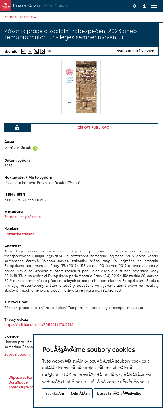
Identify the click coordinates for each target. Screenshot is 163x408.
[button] (134, 5)
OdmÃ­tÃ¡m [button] (80, 393)
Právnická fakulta (19, 234)
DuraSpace (18, 382)
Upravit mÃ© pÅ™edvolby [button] (119, 393)
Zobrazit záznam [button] (20, 17)
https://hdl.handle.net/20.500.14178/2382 (39, 325)
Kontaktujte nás (22, 387)
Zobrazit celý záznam (22, 217)
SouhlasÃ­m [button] (54, 393)
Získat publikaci (94, 127)
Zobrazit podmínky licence (26, 355)
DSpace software (23, 378)
